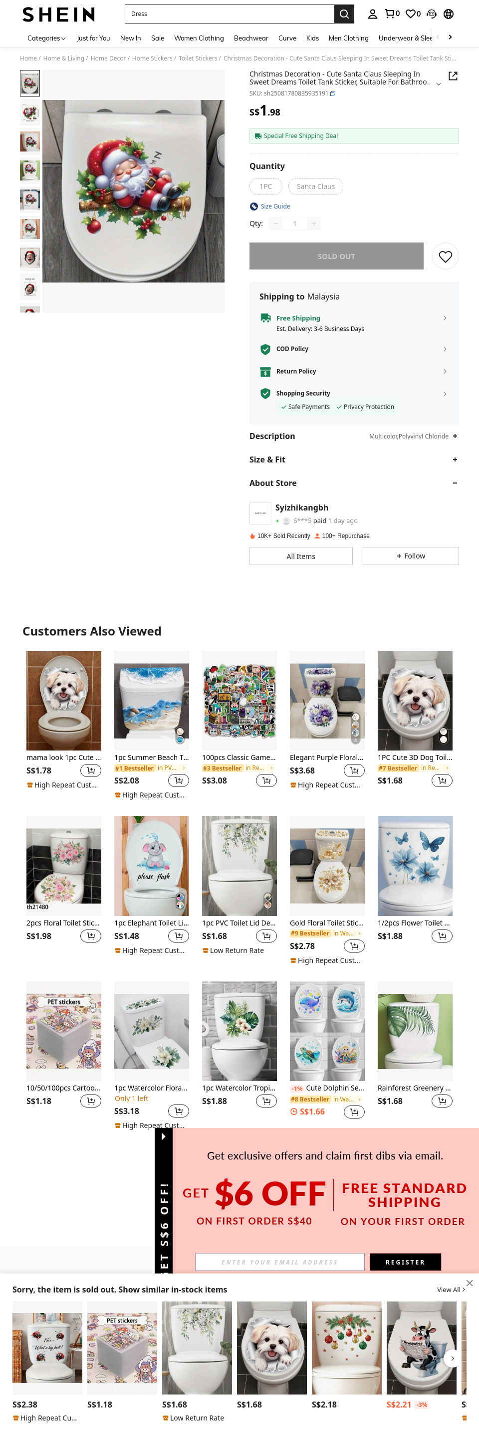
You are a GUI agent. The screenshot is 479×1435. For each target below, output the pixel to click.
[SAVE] (445, 256)
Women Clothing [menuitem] (199, 38)
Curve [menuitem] (287, 38)
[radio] (265, 186)
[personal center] (373, 14)
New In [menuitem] (130, 38)
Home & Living (64, 58)
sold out (336, 256)
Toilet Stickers (198, 58)
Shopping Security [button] (303, 393)
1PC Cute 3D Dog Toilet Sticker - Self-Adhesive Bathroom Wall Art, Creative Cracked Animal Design (415, 758)
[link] (392, 14)
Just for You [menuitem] (93, 38)
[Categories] (47, 38)
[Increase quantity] (313, 224)
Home (28, 58)
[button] (229, 14)
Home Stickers (152, 58)
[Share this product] (453, 76)
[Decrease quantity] (275, 224)
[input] (280, 1262)
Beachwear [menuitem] (251, 38)
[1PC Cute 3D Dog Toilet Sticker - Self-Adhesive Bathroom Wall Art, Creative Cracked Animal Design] (415, 701)
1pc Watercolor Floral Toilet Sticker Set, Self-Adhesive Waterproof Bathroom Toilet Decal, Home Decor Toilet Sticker (151, 1088)
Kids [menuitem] (312, 38)
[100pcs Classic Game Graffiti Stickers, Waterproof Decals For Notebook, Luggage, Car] (239, 701)
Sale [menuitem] (157, 38)
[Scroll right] (450, 38)
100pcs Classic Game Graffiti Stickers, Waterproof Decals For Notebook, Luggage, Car (239, 758)
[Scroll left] (438, 38)
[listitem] (63, 725)
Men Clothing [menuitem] (349, 38)
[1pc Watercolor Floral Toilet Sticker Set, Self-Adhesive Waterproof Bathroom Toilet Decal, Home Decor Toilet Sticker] (151, 1032)
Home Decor (108, 58)
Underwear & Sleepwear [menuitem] (416, 38)
